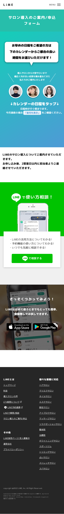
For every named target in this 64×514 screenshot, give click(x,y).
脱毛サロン (44, 407)
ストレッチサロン (47, 463)
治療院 (42, 435)
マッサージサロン (47, 418)
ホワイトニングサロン (49, 440)
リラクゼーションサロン (50, 424)
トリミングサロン (47, 452)
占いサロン (44, 457)
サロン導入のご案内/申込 (15, 418)
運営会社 (7, 443)
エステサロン (45, 401)
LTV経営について (11, 401)
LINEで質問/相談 (11, 413)
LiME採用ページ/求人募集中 (16, 438)
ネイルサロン (45, 396)
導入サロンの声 (10, 396)
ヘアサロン (44, 385)
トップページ (9, 385)
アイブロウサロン (47, 413)
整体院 (42, 429)
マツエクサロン (46, 390)
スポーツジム (45, 446)
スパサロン (44, 468)
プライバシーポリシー (13, 449)
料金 (5, 390)
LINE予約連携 (14, 407)
